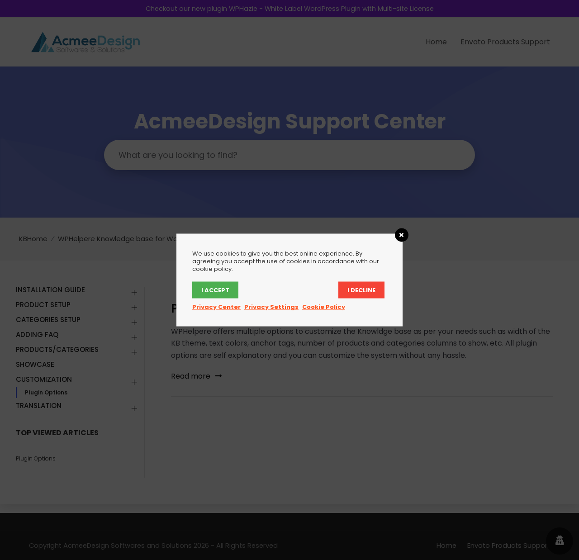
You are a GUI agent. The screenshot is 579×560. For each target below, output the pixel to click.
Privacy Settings (271, 307)
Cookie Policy (323, 307)
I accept (215, 290)
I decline (361, 290)
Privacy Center (216, 307)
